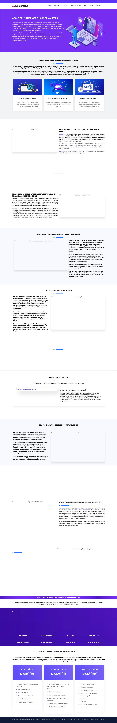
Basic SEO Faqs (85, 719)
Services (76, 719)
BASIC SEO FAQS (76, 6)
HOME (49, 6)
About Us (70, 719)
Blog (92, 719)
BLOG (85, 6)
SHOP (91, 6)
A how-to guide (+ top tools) (73, 394)
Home (64, 719)
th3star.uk (62, 139)
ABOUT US (57, 6)
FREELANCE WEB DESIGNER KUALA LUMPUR (43, 720)
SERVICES (65, 6)
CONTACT (99, 6)
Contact (102, 719)
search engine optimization (82, 510)
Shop (96, 719)
